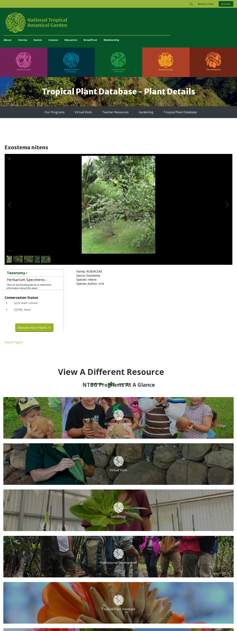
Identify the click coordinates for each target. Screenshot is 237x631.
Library (100, 526)
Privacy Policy (144, 620)
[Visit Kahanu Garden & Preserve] (71, 62)
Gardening (146, 112)
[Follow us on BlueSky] (163, 553)
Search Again (14, 342)
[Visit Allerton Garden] (23, 62)
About (8, 40)
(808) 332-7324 (76, 552)
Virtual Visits (83, 112)
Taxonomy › (17, 272)
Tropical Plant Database (180, 112)
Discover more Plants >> (34, 328)
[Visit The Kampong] (213, 62)
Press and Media (77, 560)
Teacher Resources (115, 112)
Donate (226, 4)
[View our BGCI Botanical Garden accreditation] (180, 565)
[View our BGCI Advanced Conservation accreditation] (200, 565)
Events (38, 40)
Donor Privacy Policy (164, 620)
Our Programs (55, 112)
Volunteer (72, 518)
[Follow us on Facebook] (148, 553)
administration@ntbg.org (81, 556)
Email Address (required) (146, 507)
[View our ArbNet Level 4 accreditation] (167, 565)
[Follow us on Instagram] (155, 553)
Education (70, 40)
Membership (111, 40)
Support (71, 506)
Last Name (187, 521)
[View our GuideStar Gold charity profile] (134, 565)
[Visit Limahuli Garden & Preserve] (118, 62)
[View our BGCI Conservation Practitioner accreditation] (190, 565)
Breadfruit (90, 40)
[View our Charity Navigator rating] (149, 565)
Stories (22, 40)
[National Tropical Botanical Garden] (118, 22)
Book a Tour (205, 4)
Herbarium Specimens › (26, 279)
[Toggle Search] (191, 4)
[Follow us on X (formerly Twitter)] (170, 553)
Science (53, 40)
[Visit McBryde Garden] (166, 62)
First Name (136, 521)
